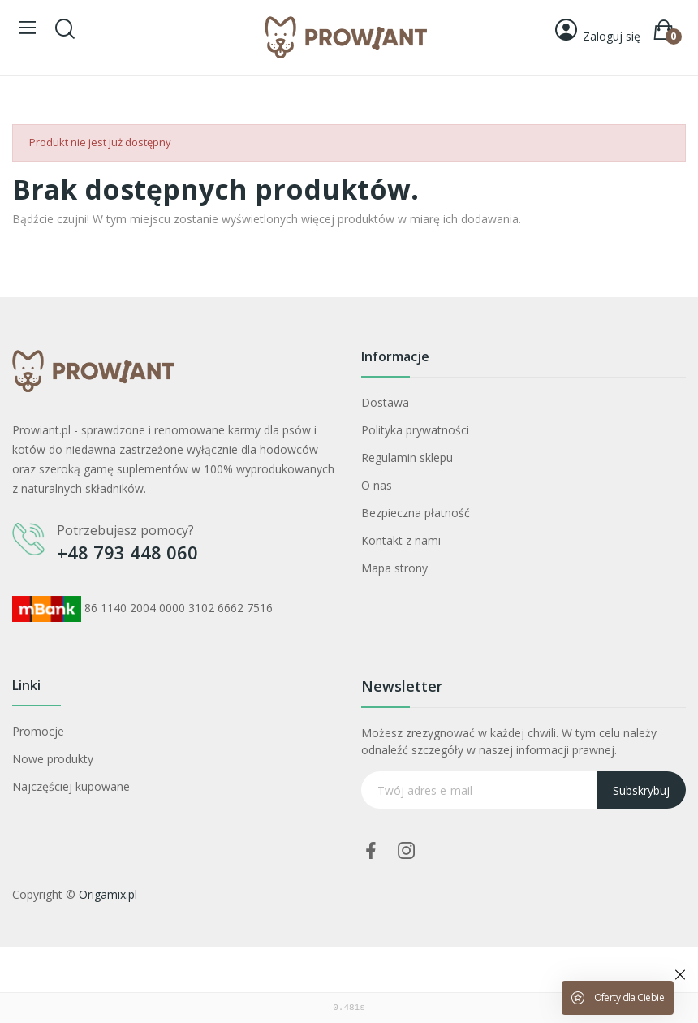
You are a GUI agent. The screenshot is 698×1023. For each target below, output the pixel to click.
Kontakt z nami (401, 540)
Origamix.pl (108, 894)
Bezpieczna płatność (415, 512)
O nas (376, 485)
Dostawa (385, 402)
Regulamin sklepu (407, 457)
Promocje (38, 731)
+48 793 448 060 (127, 552)
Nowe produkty (52, 758)
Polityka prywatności (415, 430)
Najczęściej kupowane (71, 786)
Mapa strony (394, 568)
